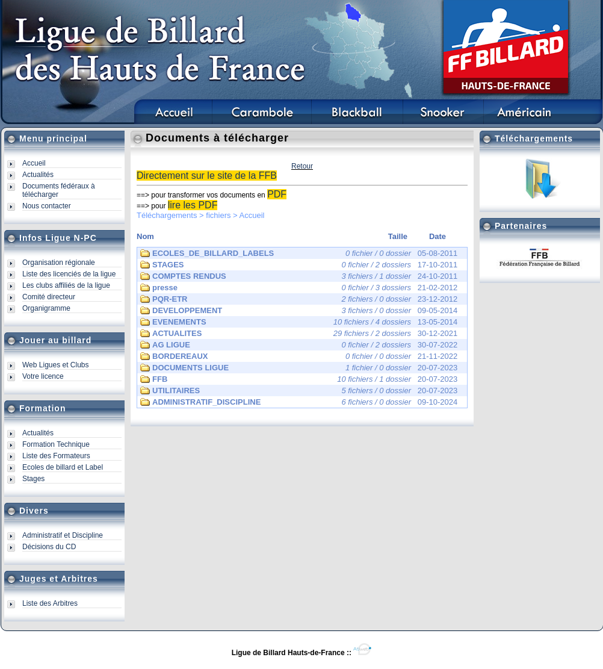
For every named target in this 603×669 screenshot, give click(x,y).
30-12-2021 (298, 333)
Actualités (38, 174)
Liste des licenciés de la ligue (69, 274)
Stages (33, 479)
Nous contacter (46, 206)
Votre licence (43, 376)
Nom (145, 236)
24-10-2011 (298, 276)
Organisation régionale (58, 262)
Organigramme (46, 308)
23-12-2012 (298, 299)
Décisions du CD (49, 547)
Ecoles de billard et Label (62, 467)
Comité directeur (48, 297)
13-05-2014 (298, 322)
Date (437, 236)
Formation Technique (56, 444)
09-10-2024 (298, 402)
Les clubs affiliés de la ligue (66, 285)
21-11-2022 (298, 356)
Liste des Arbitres (50, 603)
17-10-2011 (298, 265)
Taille (397, 236)
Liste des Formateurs (56, 456)
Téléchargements (167, 215)
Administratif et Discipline (62, 535)
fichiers (218, 215)
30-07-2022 (298, 345)
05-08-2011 (298, 253)
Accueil (34, 163)
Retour (302, 166)
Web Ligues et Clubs (55, 365)
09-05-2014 (298, 311)
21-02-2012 (298, 288)
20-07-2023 (298, 368)
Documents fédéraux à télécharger (58, 190)
